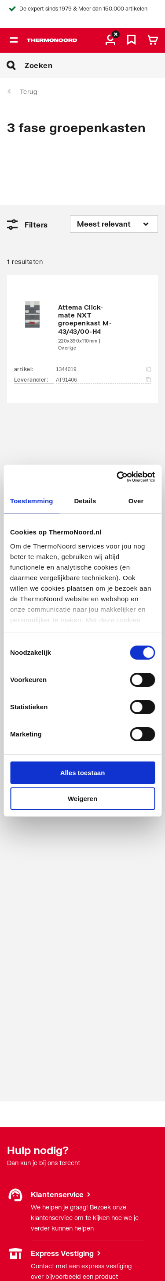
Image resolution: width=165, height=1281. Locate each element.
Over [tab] (136, 501)
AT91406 (103, 380)
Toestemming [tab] (31, 501)
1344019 (103, 369)
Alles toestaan (82, 772)
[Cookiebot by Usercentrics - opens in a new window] (117, 477)
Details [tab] (85, 501)
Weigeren (82, 798)
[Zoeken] (95, 65)
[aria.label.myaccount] (110, 40)
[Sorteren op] (114, 224)
